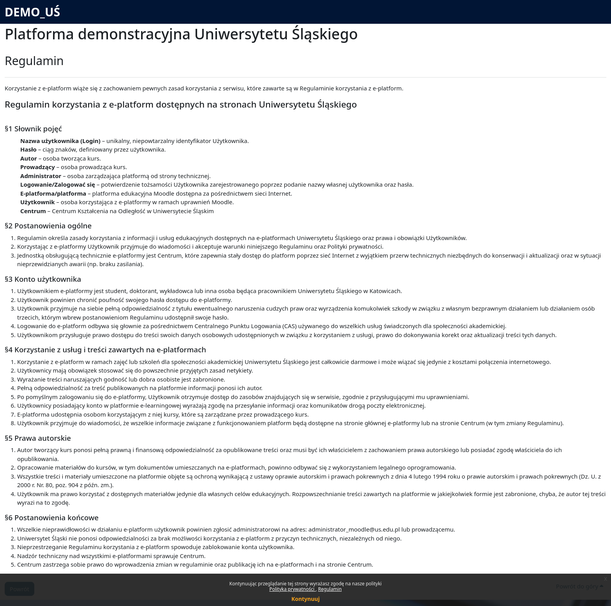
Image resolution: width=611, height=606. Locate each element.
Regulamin (330, 589)
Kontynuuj (305, 598)
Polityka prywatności (292, 589)
